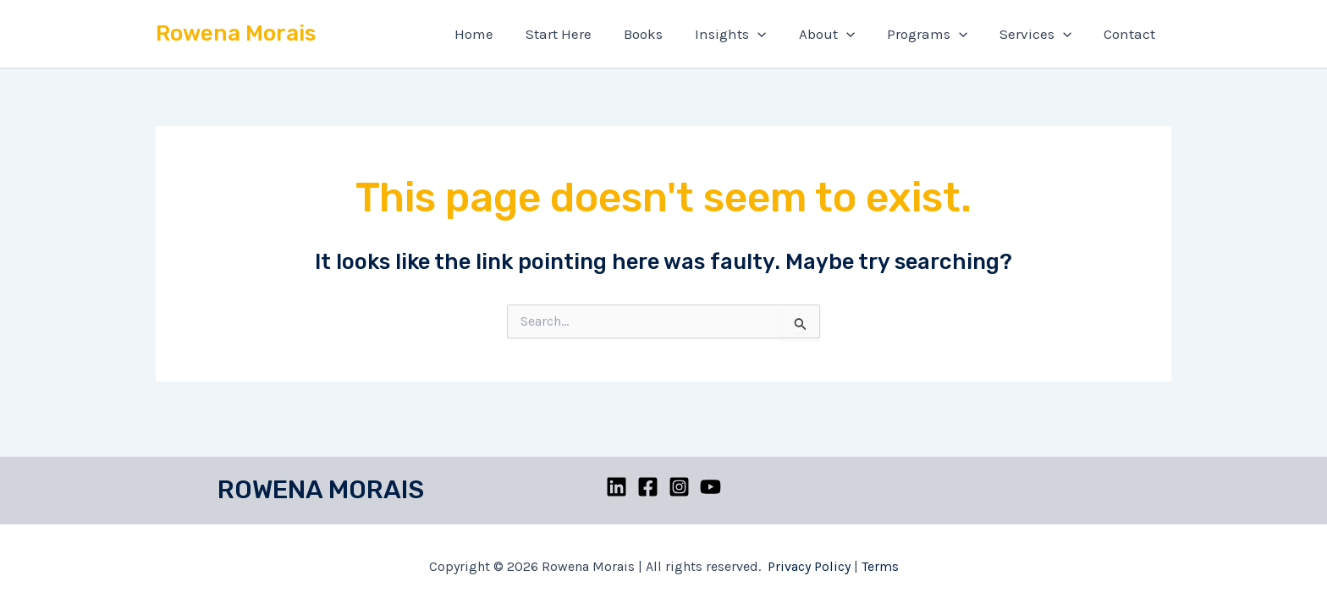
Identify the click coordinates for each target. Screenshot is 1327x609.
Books (661, 33)
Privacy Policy (809, 566)
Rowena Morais (236, 33)
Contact (1131, 33)
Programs (935, 34)
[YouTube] (710, 486)
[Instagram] (679, 486)
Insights (745, 34)
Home (499, 33)
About (838, 34)
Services (1040, 34)
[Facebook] (647, 486)
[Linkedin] (616, 486)
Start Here (581, 33)
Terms (880, 566)
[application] (772, 34)
